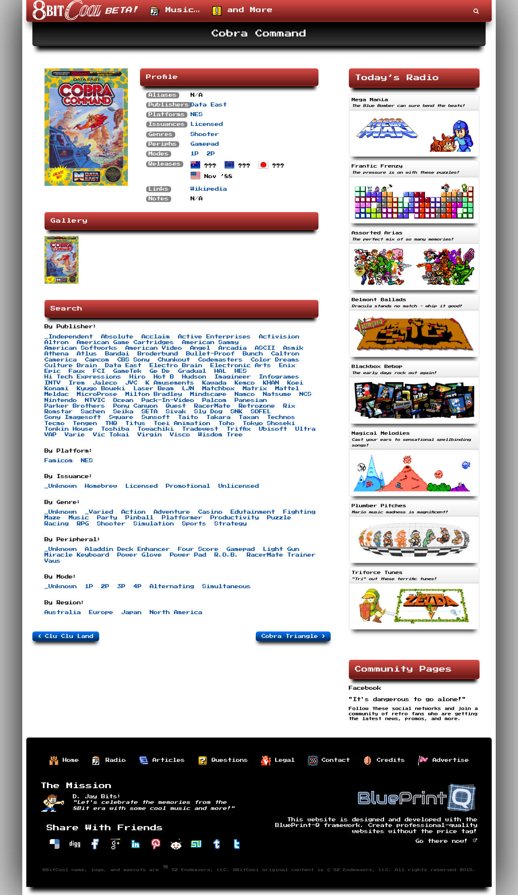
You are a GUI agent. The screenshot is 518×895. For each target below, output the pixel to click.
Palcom (214, 400)
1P (195, 154)
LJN (188, 389)
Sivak (176, 412)
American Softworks (81, 348)
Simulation (154, 524)
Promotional (188, 486)
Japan (131, 612)
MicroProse (97, 394)
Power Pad (188, 555)
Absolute (117, 337)
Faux (77, 371)
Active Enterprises (214, 337)
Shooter (205, 134)
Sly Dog (208, 412)
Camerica (61, 360)
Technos (281, 417)
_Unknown (61, 486)
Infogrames (279, 377)
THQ (111, 423)
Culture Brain (71, 366)
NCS (305, 394)
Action (133, 512)
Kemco (245, 383)
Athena (57, 354)
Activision (279, 337)
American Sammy (210, 342)
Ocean (123, 400)
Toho (227, 423)
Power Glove (139, 555)
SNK (237, 412)
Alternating (172, 587)
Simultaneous (226, 587)
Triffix (239, 429)
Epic (53, 371)
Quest (176, 406)
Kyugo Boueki (101, 389)
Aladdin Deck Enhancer (127, 549)
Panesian (251, 400)
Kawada (214, 383)
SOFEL (261, 412)
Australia (63, 612)
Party (107, 518)
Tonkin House (69, 429)
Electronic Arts (240, 366)
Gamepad (205, 144)
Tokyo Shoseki (269, 423)
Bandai (117, 354)
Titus (135, 423)
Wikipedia (209, 189)
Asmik (293, 348)
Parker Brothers (75, 406)
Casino (210, 512)
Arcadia (233, 348)
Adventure (172, 512)
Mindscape (208, 394)
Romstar (59, 412)
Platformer (182, 518)
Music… (175, 11)
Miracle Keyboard (77, 555)
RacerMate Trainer (281, 555)
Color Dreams (275, 360)
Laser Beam (154, 389)
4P (138, 587)
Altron (57, 342)
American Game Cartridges (125, 342)
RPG (83, 524)
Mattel (287, 389)
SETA (150, 412)
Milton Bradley (153, 394)
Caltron (285, 354)
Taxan (249, 417)
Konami (57, 389)
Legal (278, 760)
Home (64, 760)
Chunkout (174, 360)
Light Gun (281, 549)
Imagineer (232, 377)
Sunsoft (156, 417)
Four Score (198, 549)
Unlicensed (239, 486)
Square (121, 417)
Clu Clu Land (65, 636)
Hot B (164, 377)
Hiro (138, 377)
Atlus (87, 354)
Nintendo (61, 400)
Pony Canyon (135, 406)
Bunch (253, 354)
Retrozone (257, 406)
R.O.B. (226, 555)
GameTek (127, 371)
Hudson (194, 377)
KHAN (271, 383)
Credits (384, 760)
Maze (53, 518)
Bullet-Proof (210, 354)
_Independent (69, 337)
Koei (295, 383)
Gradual (192, 371)
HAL (220, 371)
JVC (131, 383)
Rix (289, 406)
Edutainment (253, 512)
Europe (101, 612)
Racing (57, 524)
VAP (51, 435)
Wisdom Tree (220, 435)
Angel (200, 348)
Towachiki (156, 429)
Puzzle (279, 518)
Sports (194, 524)
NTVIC (95, 400)
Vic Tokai (111, 435)
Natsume (277, 394)
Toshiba (115, 429)
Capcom (97, 360)
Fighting (299, 512)
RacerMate (212, 406)
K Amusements (170, 383)
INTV (53, 383)
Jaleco (105, 383)
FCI (99, 371)
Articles (162, 760)
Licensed (207, 124)
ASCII (265, 348)
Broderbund (158, 354)
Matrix (255, 389)
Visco (180, 435)
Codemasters (220, 360)
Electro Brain (176, 366)
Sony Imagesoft (73, 417)
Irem (77, 383)
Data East (209, 105)
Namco (245, 394)
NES (197, 115)
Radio (109, 760)
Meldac (57, 394)
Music (79, 518)
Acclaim (156, 337)
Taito (188, 417)
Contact (329, 760)
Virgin (150, 435)
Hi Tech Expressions (83, 377)
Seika (123, 412)
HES (241, 371)
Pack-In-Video (168, 400)
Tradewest (200, 429)
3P (121, 587)
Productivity (234, 518)
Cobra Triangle (293, 636)
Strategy (230, 524)
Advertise (443, 760)
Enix (287, 366)
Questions (223, 760)
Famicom (59, 461)
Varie (75, 435)
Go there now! (447, 841)
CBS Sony (133, 360)
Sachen (93, 412)
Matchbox (218, 389)
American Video (153, 348)
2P (211, 154)
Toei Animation (182, 423)
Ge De (160, 371)
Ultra (305, 429)
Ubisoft (273, 429)
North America (176, 612)
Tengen (85, 423)
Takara (218, 417)
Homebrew (101, 486)
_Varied (99, 512)
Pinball (139, 518)
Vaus (53, 561)
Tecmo (55, 423)
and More (242, 11)
